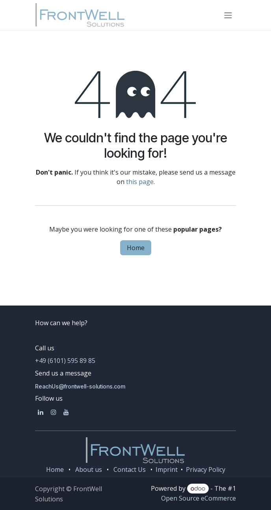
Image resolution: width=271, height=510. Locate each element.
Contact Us (129, 469)
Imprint (166, 469)
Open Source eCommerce (198, 498)
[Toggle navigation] (228, 15)
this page (140, 181)
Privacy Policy (205, 469)
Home (136, 247)
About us (88, 469)
